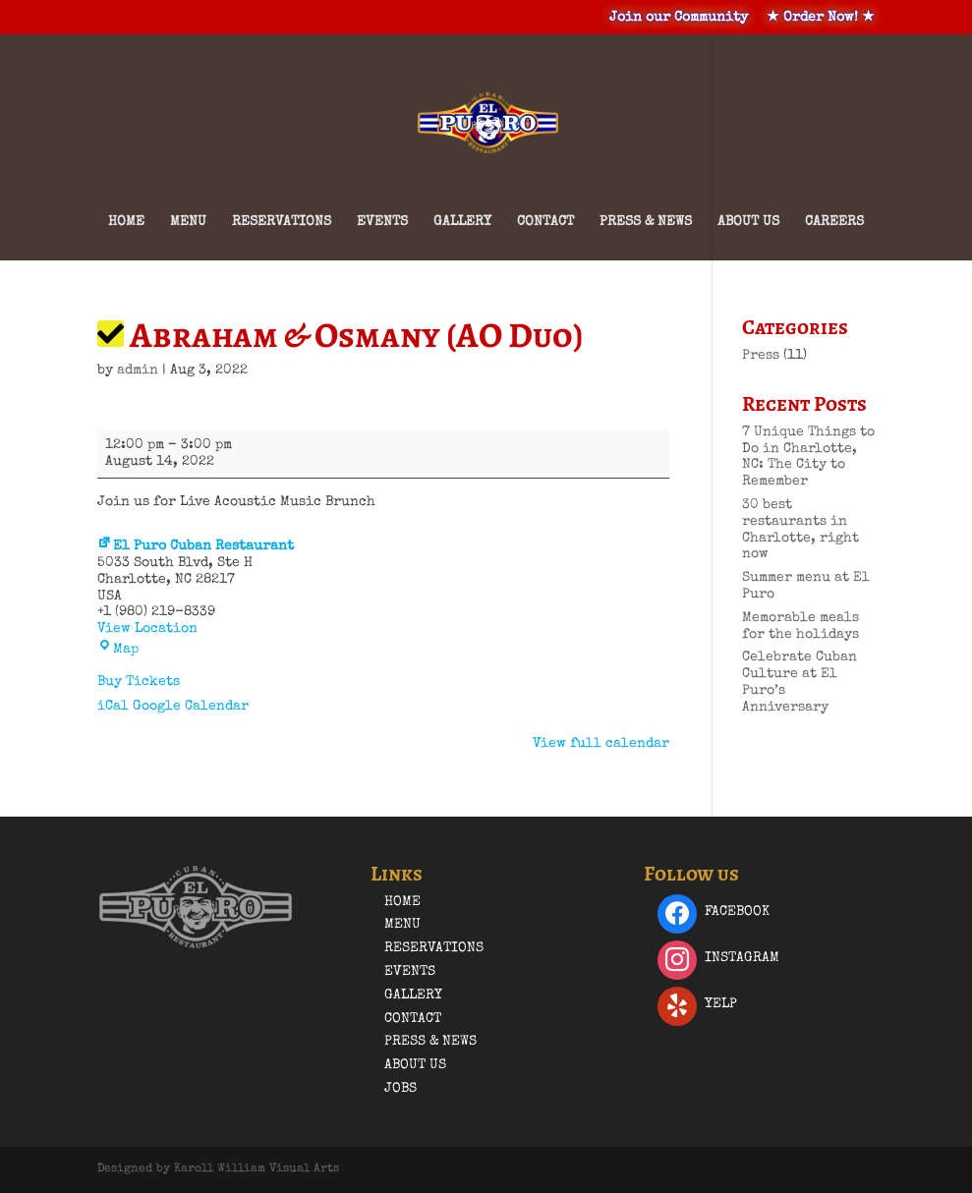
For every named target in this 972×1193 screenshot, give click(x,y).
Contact (545, 222)
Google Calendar (191, 706)
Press (760, 356)
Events (382, 222)
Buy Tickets (138, 682)
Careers (834, 222)
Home (126, 222)
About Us (748, 222)
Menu (188, 222)
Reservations (281, 222)
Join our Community (678, 18)
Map (118, 649)
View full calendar (601, 744)
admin (137, 370)
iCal (113, 706)
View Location (147, 629)
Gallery (462, 222)
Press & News (646, 222)
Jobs (400, 1089)
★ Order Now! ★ (821, 18)
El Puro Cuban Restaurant (195, 546)
